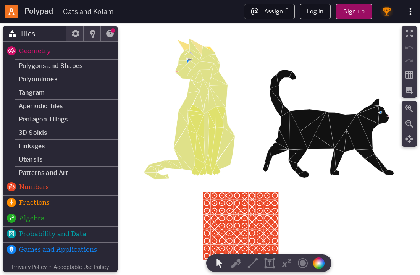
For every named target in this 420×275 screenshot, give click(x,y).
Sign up (353, 11)
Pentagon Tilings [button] (43, 119)
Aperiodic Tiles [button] (41, 106)
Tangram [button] (32, 93)
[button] (60, 51)
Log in (315, 11)
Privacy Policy (29, 267)
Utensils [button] (30, 159)
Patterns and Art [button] (43, 173)
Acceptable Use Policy (81, 267)
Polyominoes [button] (38, 79)
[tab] (34, 33)
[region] (210, 149)
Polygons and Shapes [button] (50, 66)
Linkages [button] (32, 146)
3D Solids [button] (33, 133)
